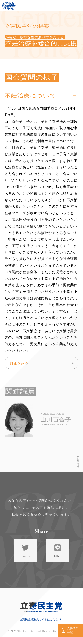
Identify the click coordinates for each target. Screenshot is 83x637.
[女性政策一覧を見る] (70, 630)
